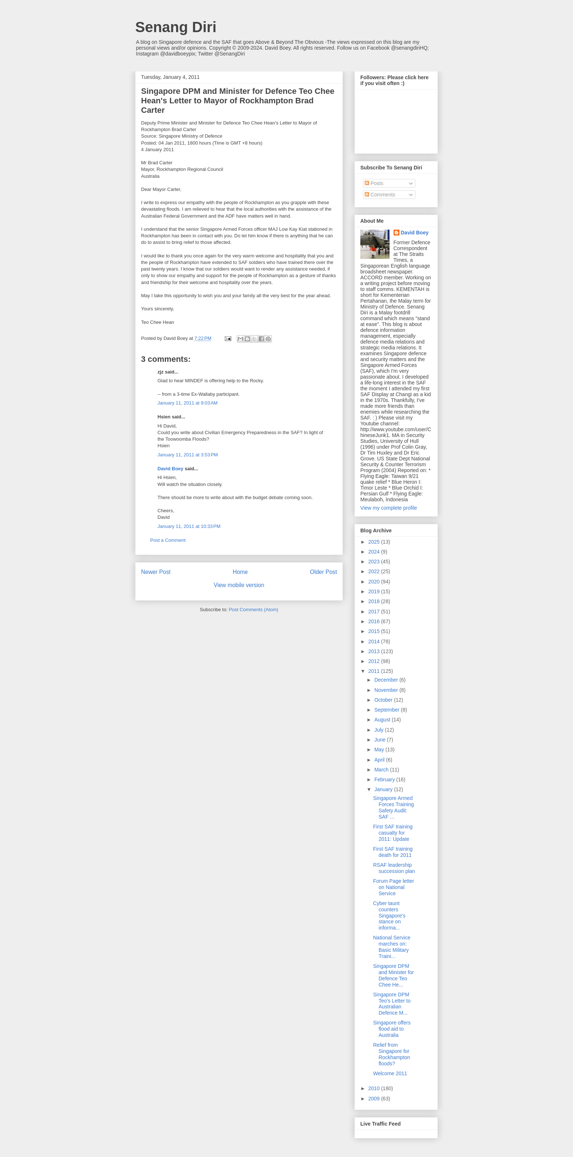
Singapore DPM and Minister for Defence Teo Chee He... (393, 975)
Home (240, 572)
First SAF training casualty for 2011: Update (393, 833)
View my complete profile (388, 508)
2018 (374, 601)
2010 (374, 1088)
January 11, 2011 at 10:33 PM (189, 526)
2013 (374, 651)
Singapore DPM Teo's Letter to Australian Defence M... (392, 1004)
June (380, 740)
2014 (374, 641)
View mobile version (239, 585)
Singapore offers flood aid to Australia (391, 1029)
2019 (374, 591)
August (382, 720)
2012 (374, 661)
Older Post (323, 572)
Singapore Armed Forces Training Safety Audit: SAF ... (393, 807)
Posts (374, 183)
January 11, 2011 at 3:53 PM (188, 454)
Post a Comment (168, 540)
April (380, 760)
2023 (374, 561)
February (385, 779)
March (382, 770)
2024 (374, 552)
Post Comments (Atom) (253, 609)
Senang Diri (175, 27)
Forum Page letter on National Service (393, 887)
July (379, 730)
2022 (374, 571)
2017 (374, 611)
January (384, 789)
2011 (374, 671)
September (387, 710)
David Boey (170, 468)
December (386, 680)
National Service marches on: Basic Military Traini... (391, 947)
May (379, 749)
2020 (374, 582)
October (384, 700)
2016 (374, 621)
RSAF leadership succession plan (394, 868)
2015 (374, 631)
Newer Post (156, 572)
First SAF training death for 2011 (393, 852)
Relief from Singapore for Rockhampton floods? (391, 1054)
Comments (380, 195)
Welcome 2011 (390, 1073)
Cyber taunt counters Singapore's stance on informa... (389, 915)
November (386, 690)
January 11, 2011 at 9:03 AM (187, 403)
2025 (374, 542)
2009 (374, 1099)
